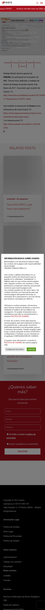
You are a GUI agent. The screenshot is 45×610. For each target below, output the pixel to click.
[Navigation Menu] (41, 3)
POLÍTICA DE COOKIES (20, 316)
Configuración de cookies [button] (14, 349)
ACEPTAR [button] (31, 349)
